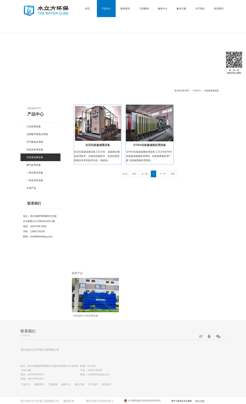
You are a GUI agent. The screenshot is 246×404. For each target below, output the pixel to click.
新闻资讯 (125, 8)
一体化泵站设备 (34, 172)
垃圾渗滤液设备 (211, 90)
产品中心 (106, 8)
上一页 (144, 174)
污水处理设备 (33, 126)
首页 (87, 8)
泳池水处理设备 (34, 149)
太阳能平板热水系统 (37, 134)
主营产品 (31, 188)
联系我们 (219, 8)
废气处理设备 (33, 165)
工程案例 (144, 8)
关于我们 (200, 8)
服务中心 (162, 8)
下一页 (162, 174)
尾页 (173, 174)
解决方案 (181, 8)
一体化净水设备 (34, 180)
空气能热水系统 (34, 141)
